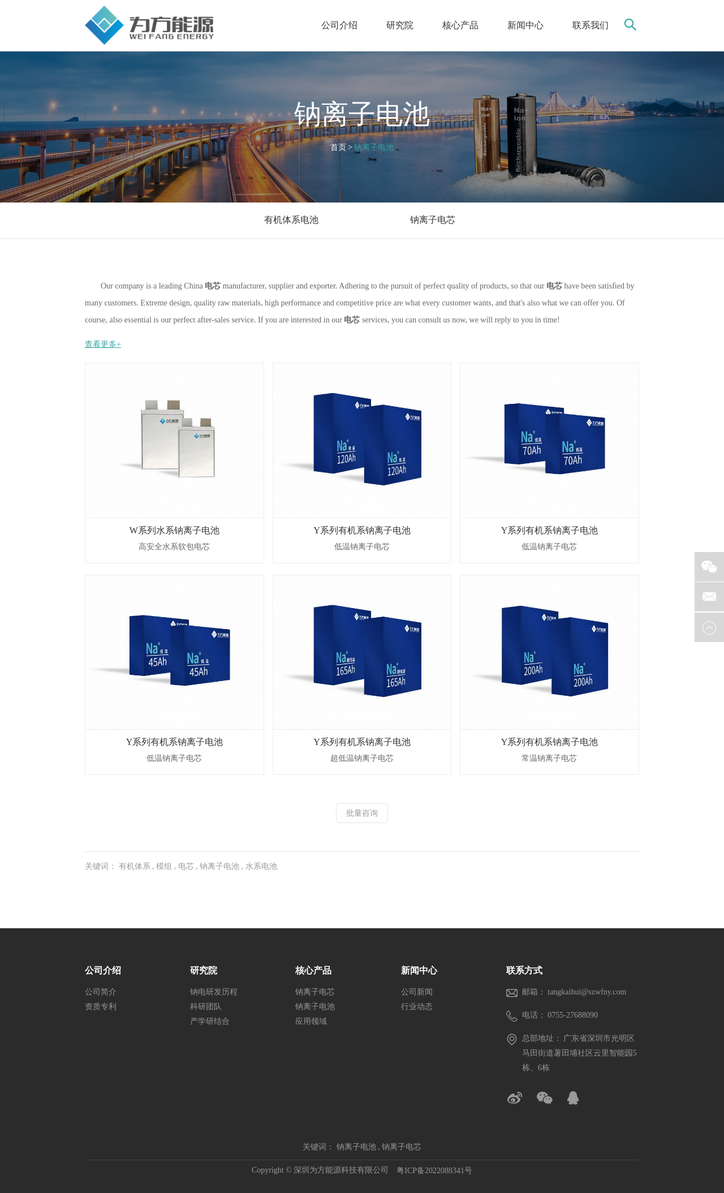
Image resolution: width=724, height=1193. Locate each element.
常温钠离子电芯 (549, 758)
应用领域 (311, 1021)
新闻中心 (525, 25)
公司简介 (101, 992)
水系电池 (261, 866)
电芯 (186, 866)
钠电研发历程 (214, 992)
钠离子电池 (362, 114)
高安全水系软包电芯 (174, 546)
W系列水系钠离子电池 (174, 530)
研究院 (399, 25)
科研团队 (206, 1006)
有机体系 (134, 866)
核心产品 (460, 25)
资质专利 (101, 1006)
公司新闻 (417, 992)
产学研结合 (210, 1021)
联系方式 (524, 970)
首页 (338, 147)
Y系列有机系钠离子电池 (362, 530)
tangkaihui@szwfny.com (587, 992)
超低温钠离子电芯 (362, 758)
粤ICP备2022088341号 (434, 1170)
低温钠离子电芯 (362, 546)
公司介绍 (339, 25)
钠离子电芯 (315, 992)
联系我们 (590, 25)
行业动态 (417, 1006)
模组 (164, 866)
